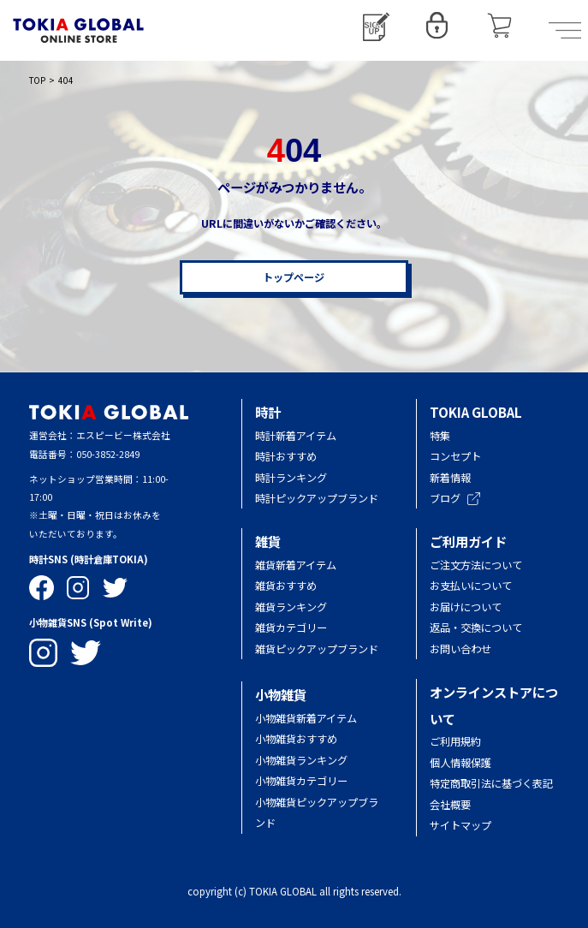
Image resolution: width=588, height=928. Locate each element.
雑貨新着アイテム (295, 565)
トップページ (293, 277)
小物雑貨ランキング (301, 760)
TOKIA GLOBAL (476, 411)
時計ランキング (291, 477)
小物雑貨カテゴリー (301, 780)
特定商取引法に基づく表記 (491, 783)
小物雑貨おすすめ (296, 739)
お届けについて (476, 607)
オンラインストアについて (494, 705)
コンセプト (455, 456)
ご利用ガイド (468, 541)
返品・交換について (476, 627)
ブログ (455, 498)
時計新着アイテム (295, 435)
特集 (440, 435)
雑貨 (268, 541)
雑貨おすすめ (286, 585)
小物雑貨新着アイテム (306, 718)
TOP (37, 80)
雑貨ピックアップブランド (316, 649)
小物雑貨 (280, 694)
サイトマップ (460, 825)
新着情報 (450, 477)
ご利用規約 (455, 741)
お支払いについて (471, 585)
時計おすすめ (286, 456)
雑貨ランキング (291, 607)
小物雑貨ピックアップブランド (316, 812)
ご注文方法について (476, 565)
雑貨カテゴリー (291, 627)
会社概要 (450, 804)
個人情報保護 (460, 762)
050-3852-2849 (108, 454)
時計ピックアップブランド (316, 498)
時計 (268, 411)
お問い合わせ (460, 649)
